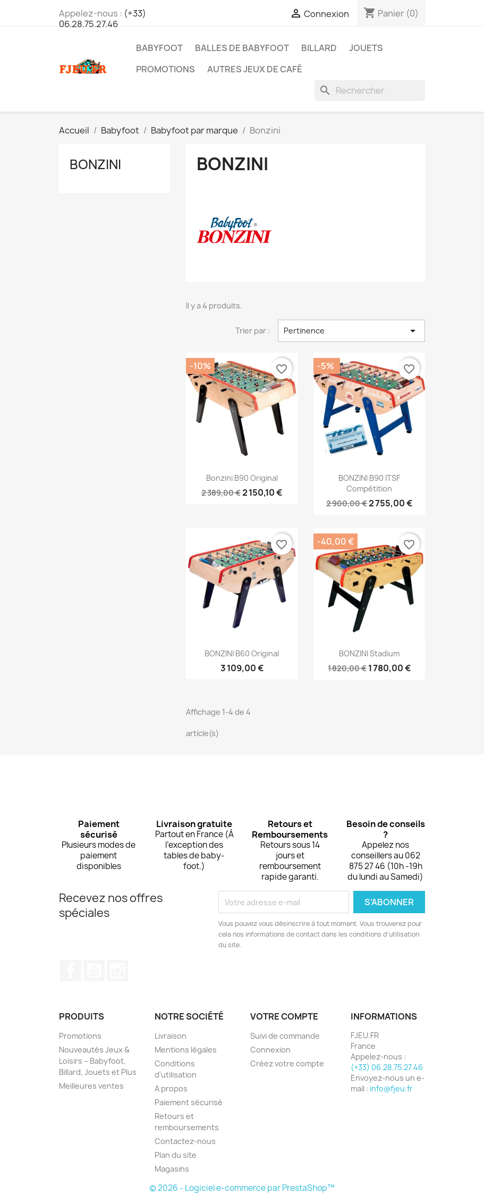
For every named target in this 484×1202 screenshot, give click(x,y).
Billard (319, 48)
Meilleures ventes (91, 1086)
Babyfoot (159, 48)
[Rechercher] (370, 90)
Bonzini (95, 164)
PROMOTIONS (165, 69)
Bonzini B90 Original (242, 478)
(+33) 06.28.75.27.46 (102, 18)
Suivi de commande (285, 1036)
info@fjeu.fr (391, 1088)
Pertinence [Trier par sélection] (351, 330)
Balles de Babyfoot (242, 48)
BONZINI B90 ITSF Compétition (369, 483)
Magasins (172, 1169)
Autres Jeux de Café (254, 69)
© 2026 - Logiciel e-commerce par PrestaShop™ (242, 1187)
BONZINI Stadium (369, 653)
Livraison (170, 1036)
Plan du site (176, 1155)
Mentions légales (186, 1050)
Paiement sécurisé (189, 1102)
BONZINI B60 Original (242, 653)
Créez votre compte (287, 1063)
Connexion (270, 1050)
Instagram (117, 970)
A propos (171, 1088)
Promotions (80, 1036)
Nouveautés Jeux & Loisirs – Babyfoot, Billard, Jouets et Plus (98, 1061)
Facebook (70, 970)
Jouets (366, 48)
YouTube (94, 970)
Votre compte (284, 1016)
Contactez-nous (185, 1141)
